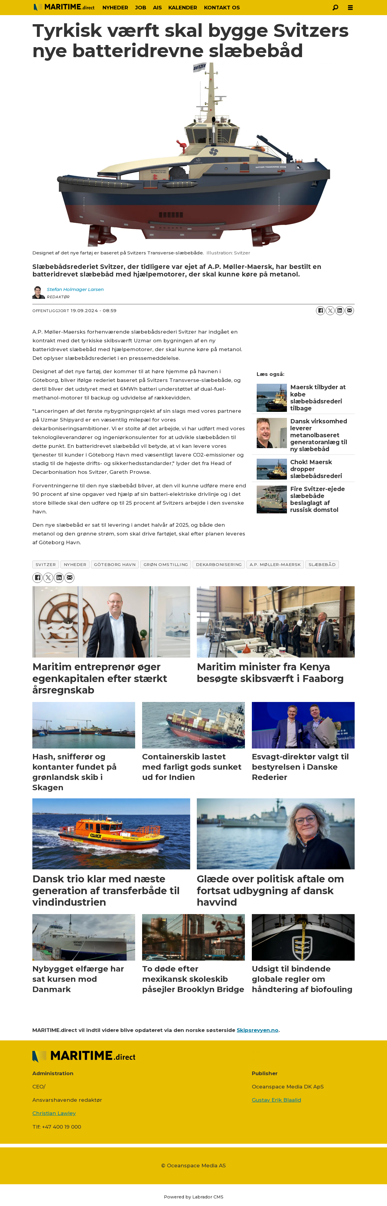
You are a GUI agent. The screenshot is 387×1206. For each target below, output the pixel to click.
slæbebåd (322, 564)
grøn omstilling (166, 564)
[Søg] (335, 7)
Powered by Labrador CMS (193, 1197)
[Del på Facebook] (320, 310)
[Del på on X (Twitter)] (330, 310)
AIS (157, 8)
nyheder (75, 564)
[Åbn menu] (350, 7)
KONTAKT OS (222, 8)
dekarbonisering (219, 564)
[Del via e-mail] (349, 310)
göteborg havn (114, 564)
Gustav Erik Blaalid (276, 1100)
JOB (140, 8)
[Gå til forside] (64, 7)
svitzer (46, 564)
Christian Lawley (54, 1113)
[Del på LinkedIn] (339, 310)
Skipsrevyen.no (257, 1030)
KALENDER (182, 8)
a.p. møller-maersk (275, 564)
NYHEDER (115, 8)
